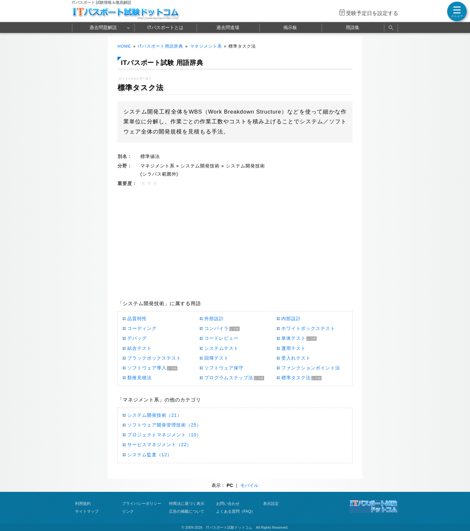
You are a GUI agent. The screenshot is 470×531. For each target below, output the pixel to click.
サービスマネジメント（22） (159, 444)
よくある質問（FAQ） (235, 511)
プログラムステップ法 (228, 377)
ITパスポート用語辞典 (160, 46)
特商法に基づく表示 (186, 503)
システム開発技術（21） (154, 415)
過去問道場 (227, 27)
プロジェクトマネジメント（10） (164, 434)
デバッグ (137, 338)
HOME (124, 46)
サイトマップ (87, 511)
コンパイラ (216, 328)
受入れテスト (296, 358)
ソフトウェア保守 (223, 367)
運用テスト (293, 348)
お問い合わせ (228, 503)
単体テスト (293, 338)
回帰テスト (216, 358)
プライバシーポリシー (141, 503)
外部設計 (214, 318)
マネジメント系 (206, 46)
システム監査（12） (149, 454)
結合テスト (139, 348)
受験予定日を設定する (372, 13)
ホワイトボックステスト (308, 328)
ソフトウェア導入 (146, 367)
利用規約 (83, 503)
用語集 (352, 27)
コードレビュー (221, 338)
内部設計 (291, 318)
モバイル (249, 485)
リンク (128, 511)
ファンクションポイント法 (310, 367)
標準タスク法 (296, 377)
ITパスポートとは (165, 27)
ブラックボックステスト (154, 358)
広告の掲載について (186, 511)
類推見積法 (139, 377)
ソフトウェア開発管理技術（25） (164, 425)
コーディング (142, 328)
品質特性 (137, 318)
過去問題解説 (103, 27)
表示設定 (271, 503)
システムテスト (221, 348)
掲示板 (290, 27)
